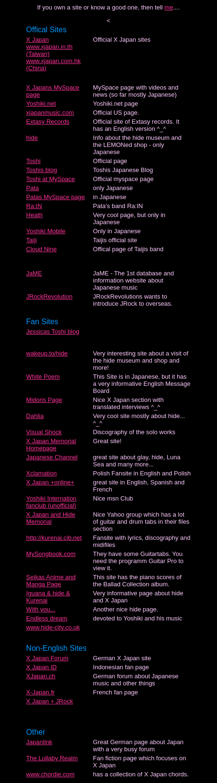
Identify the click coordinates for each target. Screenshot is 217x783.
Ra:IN (34, 205)
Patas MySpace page (55, 196)
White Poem (43, 376)
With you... (40, 609)
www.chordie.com (50, 774)
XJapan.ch (40, 676)
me (168, 7)
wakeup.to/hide (46, 353)
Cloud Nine (41, 249)
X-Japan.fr (40, 692)
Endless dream (46, 618)
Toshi (33, 160)
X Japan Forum (47, 658)
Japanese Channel (51, 457)
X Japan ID (41, 667)
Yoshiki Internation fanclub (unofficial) (51, 502)
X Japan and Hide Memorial (50, 518)
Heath (34, 215)
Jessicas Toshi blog (52, 331)
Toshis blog (41, 169)
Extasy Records (47, 121)
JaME (34, 273)
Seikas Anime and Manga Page (50, 581)
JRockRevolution (49, 296)
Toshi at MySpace (50, 178)
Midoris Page (44, 399)
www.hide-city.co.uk (53, 627)
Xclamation (41, 473)
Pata (32, 187)
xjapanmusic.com (50, 112)
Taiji (31, 240)
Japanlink (39, 742)
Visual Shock (44, 432)
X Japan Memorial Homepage (51, 444)
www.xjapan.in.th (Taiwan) (49, 50)
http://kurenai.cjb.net (54, 537)
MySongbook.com (50, 553)
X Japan (37, 39)
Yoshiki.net (41, 103)
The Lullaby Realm (51, 758)
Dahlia (35, 415)
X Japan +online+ (50, 482)
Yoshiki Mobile (46, 231)
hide (32, 137)
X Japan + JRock (49, 701)
